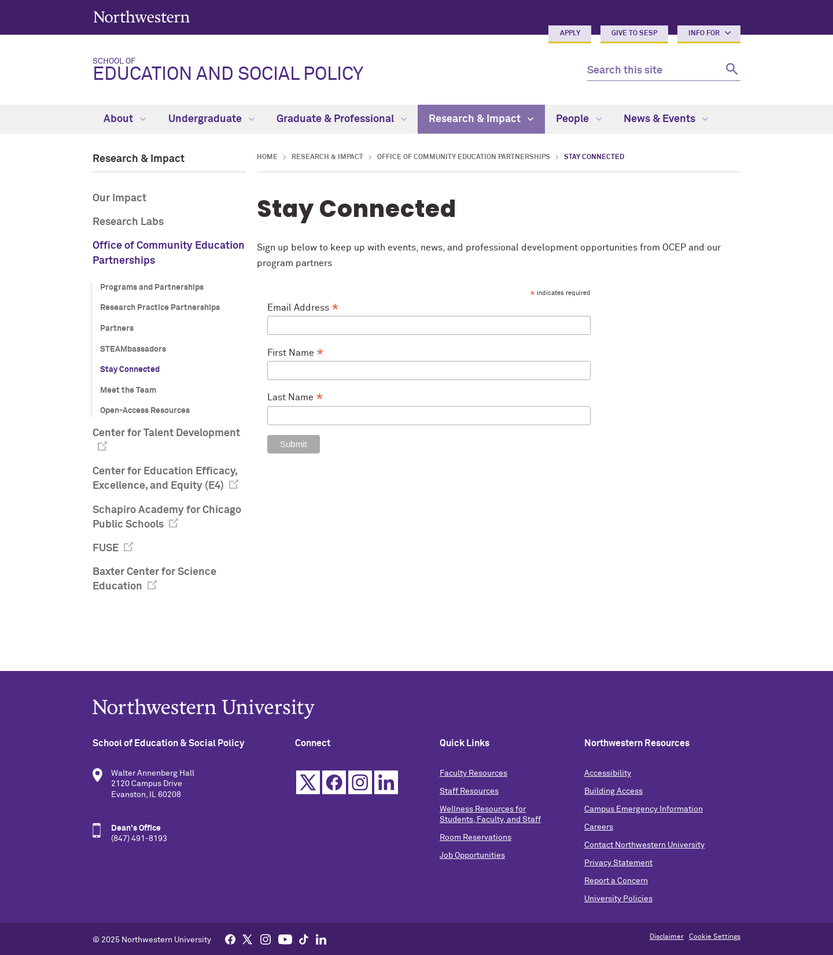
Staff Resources (469, 791)
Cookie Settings (714, 937)
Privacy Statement (618, 863)
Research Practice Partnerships (160, 308)
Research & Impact (481, 119)
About (125, 119)
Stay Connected (130, 370)
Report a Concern (616, 881)
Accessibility (607, 773)
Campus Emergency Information (643, 809)
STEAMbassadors (133, 349)
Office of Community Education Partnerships (169, 253)
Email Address (303, 308)
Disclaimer (667, 937)
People (579, 119)
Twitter (308, 782)
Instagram (360, 782)
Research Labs (128, 222)
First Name (295, 353)
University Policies (618, 899)
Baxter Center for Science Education (154, 579)
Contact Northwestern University (644, 845)
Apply (570, 33)
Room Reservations (475, 838)
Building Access (613, 791)
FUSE (106, 548)
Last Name (295, 398)
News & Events (666, 119)
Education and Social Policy (331, 70)
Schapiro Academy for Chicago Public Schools (167, 517)
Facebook (334, 782)
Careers (598, 827)
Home (267, 157)
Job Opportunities (472, 855)
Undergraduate (211, 119)
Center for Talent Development (166, 433)
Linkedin (386, 782)
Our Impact (119, 198)
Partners (117, 329)
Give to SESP (634, 33)
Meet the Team (128, 390)
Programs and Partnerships (152, 287)
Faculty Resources (473, 773)
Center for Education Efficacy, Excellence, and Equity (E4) (165, 478)
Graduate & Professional (342, 119)
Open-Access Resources (145, 411)
